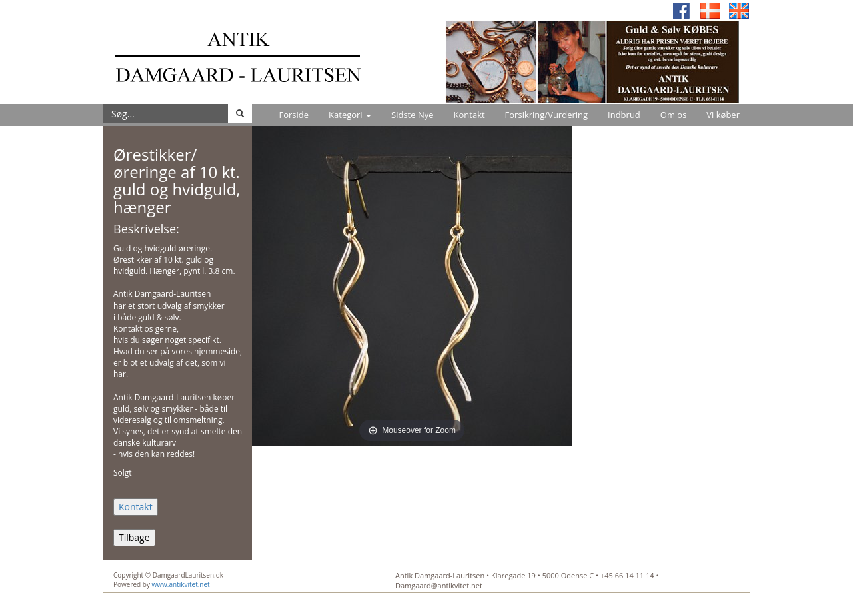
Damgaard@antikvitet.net (438, 585)
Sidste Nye (412, 115)
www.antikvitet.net (181, 584)
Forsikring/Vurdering (546, 115)
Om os (673, 115)
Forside (294, 115)
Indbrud (624, 115)
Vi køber (723, 115)
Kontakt (469, 115)
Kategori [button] (350, 115)
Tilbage (134, 537)
